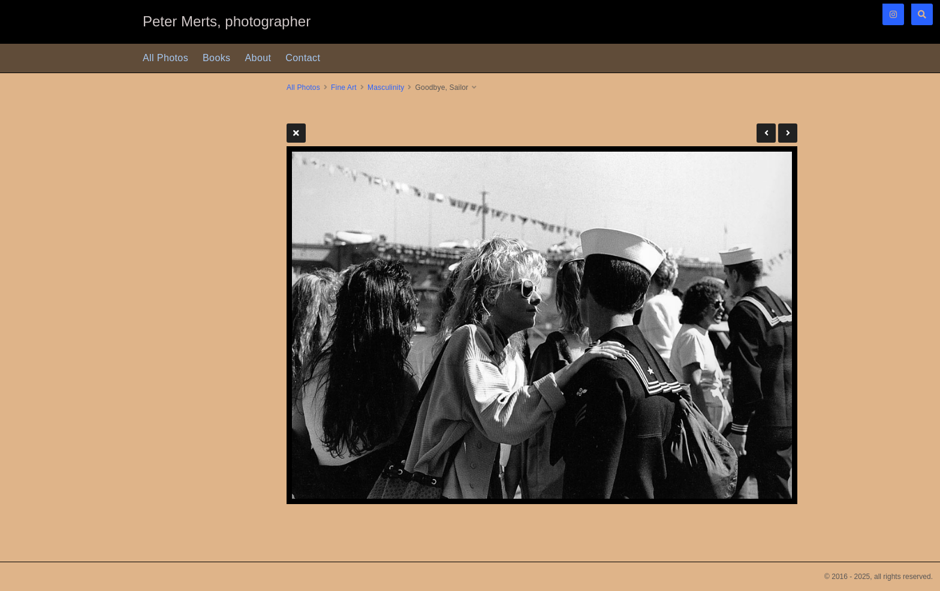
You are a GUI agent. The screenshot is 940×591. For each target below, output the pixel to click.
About (258, 58)
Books (216, 58)
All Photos (165, 58)
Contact (302, 58)
